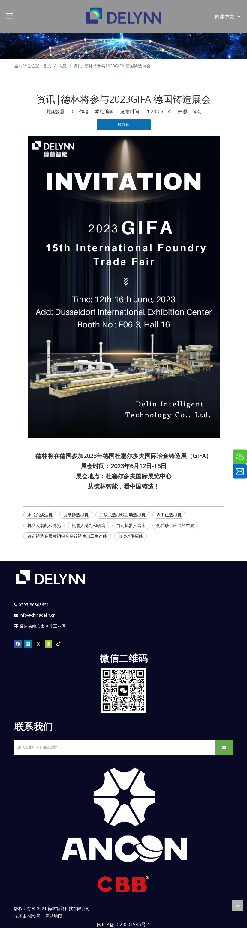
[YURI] (123, 690)
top (237, 905)
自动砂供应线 (130, 536)
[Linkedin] (28, 644)
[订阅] (224, 747)
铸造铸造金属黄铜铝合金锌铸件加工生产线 (67, 536)
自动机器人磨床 (131, 525)
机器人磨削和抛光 (44, 525)
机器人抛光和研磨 (88, 525)
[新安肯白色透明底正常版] (123, 815)
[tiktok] (58, 644)
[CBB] (124, 885)
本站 (197, 111)
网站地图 (53, 916)
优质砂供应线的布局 (175, 525)
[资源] (123, 46)
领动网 (34, 916)
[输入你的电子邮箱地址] (112, 747)
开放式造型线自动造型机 (122, 515)
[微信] (48, 644)
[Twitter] (38, 644)
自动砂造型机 (76, 515)
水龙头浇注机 (40, 515)
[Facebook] (18, 644)
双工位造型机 (169, 515)
